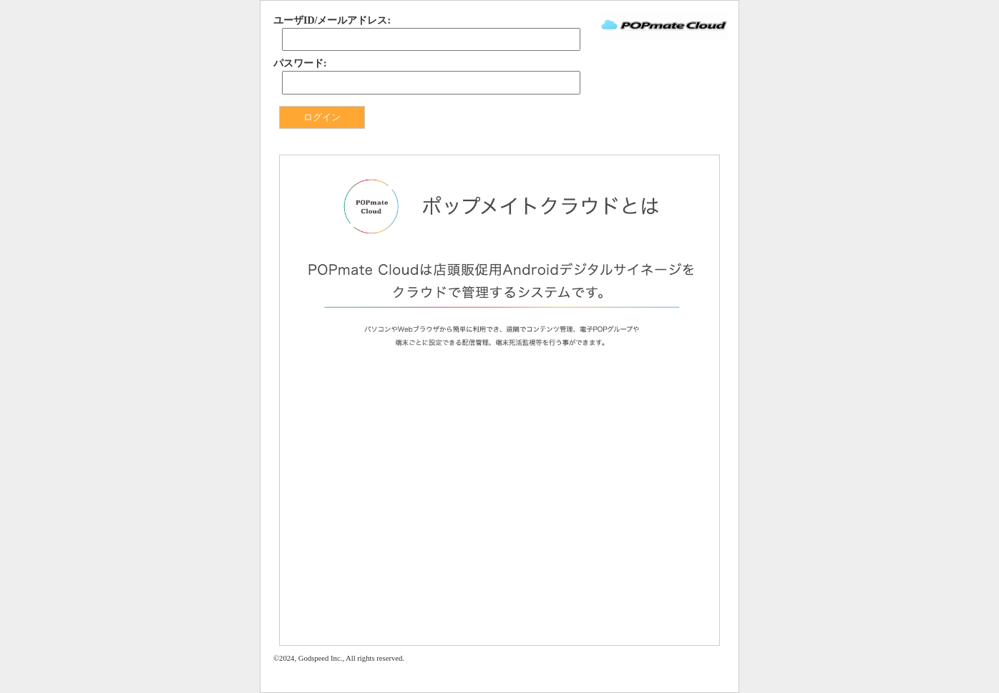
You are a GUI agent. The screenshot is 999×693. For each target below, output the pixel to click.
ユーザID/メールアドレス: (332, 20)
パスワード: (300, 63)
